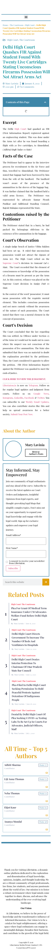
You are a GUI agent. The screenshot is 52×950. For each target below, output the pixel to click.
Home (5, 25)
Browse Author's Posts (36, 452)
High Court (30, 25)
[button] (26, 17)
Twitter (40, 397)
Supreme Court (11, 263)
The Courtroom (16, 25)
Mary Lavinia (19, 623)
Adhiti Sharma (12, 765)
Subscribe (13, 568)
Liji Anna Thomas (14, 779)
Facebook (29, 397)
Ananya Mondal (13, 821)
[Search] (45, 582)
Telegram (33, 385)
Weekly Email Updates (37, 401)
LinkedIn (18, 397)
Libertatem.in (9, 385)
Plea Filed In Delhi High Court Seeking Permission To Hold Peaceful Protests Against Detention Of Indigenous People (29, 692)
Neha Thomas (12, 793)
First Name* (12, 548)
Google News (41, 393)
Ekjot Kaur (10, 807)
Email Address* (13, 535)
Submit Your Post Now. (22, 414)
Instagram (8, 397)
